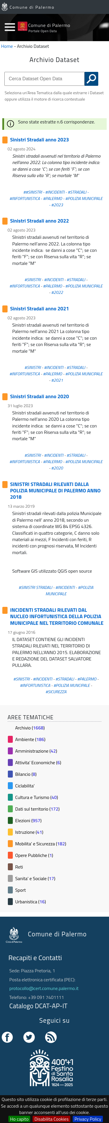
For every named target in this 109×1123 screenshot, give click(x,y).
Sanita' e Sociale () (35, 878)
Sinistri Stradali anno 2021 (39, 308)
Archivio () (29, 727)
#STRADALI (76, 279)
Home (7, 46)
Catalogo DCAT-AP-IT (38, 1006)
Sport (20, 890)
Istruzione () (29, 832)
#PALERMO (52, 286)
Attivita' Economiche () (38, 762)
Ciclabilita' (25, 785)
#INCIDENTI (53, 279)
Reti (19, 866)
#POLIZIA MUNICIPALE (84, 286)
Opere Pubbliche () (34, 855)
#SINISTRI (32, 279)
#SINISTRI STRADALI (35, 587)
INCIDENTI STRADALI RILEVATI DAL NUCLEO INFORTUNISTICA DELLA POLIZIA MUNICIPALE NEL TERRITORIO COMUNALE (56, 616)
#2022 (57, 292)
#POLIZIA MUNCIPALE (71, 685)
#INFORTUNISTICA (24, 286)
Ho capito (19, 1119)
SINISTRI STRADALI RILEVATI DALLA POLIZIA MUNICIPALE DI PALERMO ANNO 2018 (55, 490)
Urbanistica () (30, 901)
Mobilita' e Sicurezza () (40, 843)
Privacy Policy (87, 1119)
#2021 (57, 380)
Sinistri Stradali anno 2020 (39, 396)
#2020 (57, 468)
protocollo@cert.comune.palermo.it (43, 988)
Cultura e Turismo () (36, 797)
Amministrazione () (36, 750)
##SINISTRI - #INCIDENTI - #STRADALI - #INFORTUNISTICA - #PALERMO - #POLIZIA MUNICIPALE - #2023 (55, 198)
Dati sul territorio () (37, 808)
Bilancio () (26, 774)
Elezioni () (28, 820)
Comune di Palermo (32, 7)
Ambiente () (30, 739)
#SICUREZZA (55, 692)
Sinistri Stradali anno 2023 (39, 139)
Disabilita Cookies (51, 1119)
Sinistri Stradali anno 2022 (39, 221)
